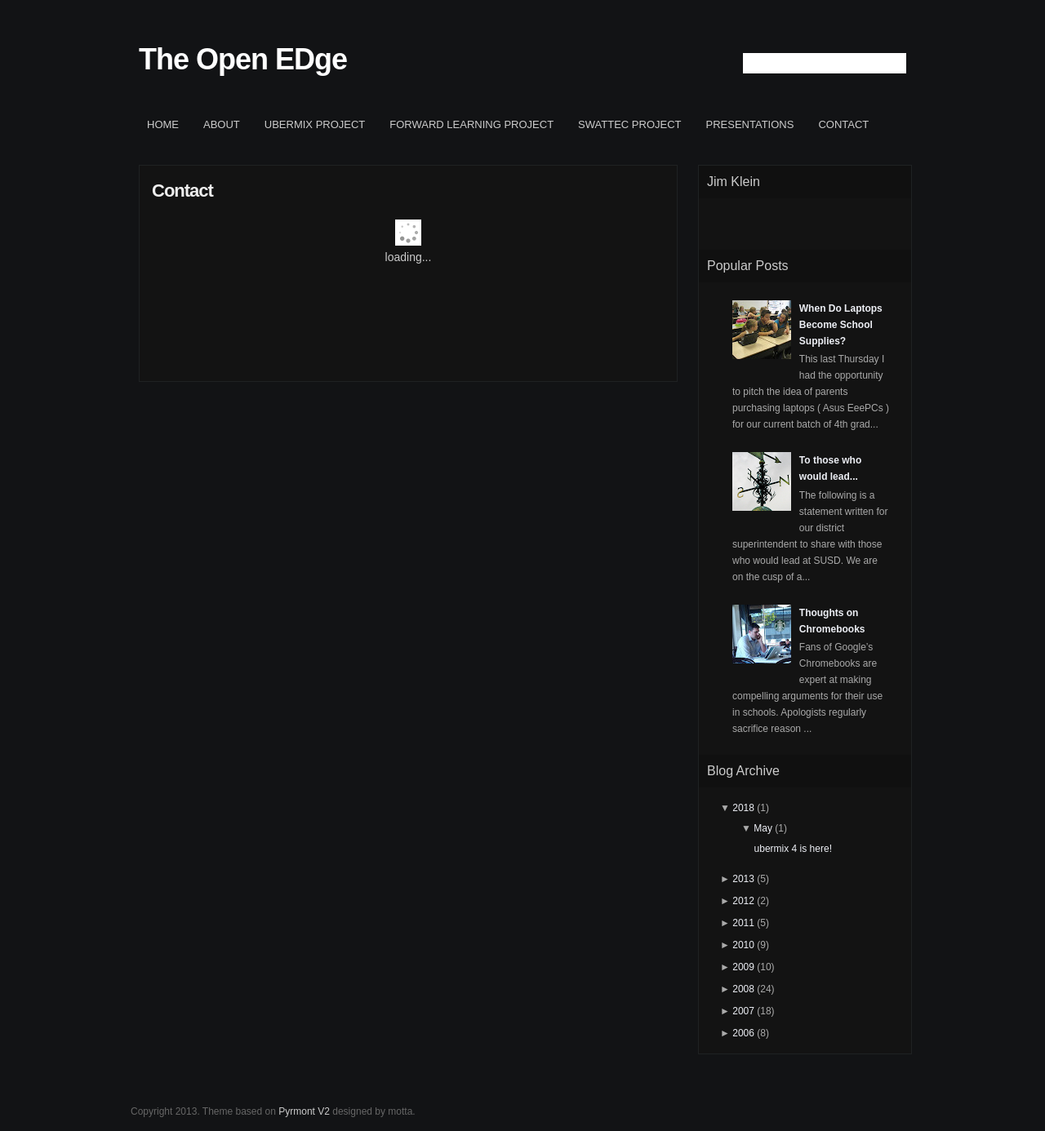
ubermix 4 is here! (793, 848)
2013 (743, 879)
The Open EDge (243, 59)
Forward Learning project (471, 124)
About (221, 124)
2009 (743, 967)
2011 (743, 923)
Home (163, 124)
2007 (743, 1011)
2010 (743, 945)
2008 (743, 989)
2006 (743, 1033)
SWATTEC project (629, 124)
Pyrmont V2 (304, 1111)
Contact (843, 124)
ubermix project (315, 124)
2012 (743, 901)
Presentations (750, 124)
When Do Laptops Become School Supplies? (841, 325)
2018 (743, 808)
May (763, 828)
